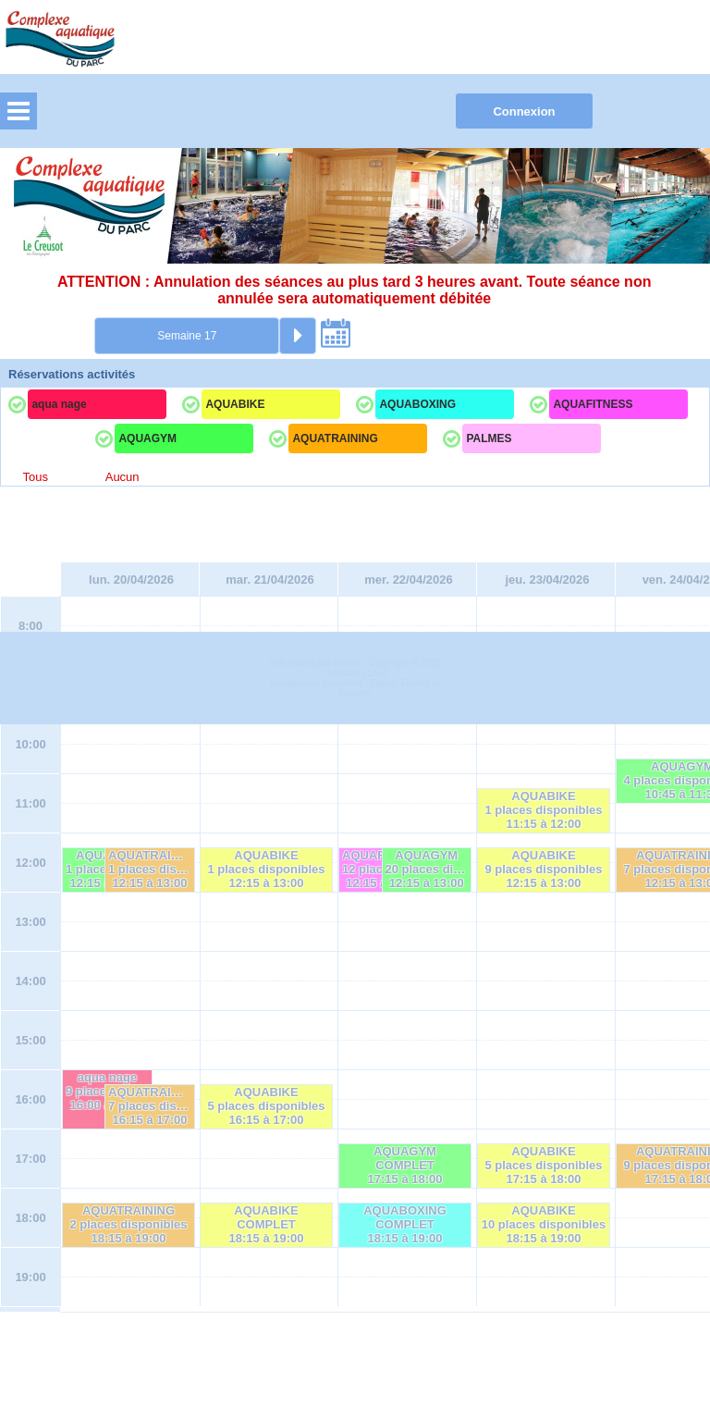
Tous (34, 477)
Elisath (348, 1357)
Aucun (122, 477)
